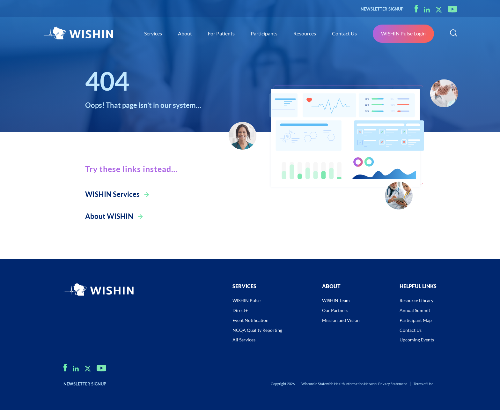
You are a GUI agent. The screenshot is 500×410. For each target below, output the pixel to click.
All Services (243, 339)
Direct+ (240, 310)
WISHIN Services (112, 194)
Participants (264, 33)
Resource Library (416, 300)
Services (153, 33)
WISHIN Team (336, 300)
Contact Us (344, 33)
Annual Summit (415, 310)
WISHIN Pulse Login (403, 33)
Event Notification (250, 320)
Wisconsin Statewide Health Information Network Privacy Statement (354, 384)
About (185, 33)
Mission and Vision (341, 320)
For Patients (221, 33)
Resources (304, 33)
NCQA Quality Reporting (257, 330)
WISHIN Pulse (246, 300)
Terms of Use (423, 384)
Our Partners (335, 310)
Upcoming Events (417, 339)
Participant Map (416, 320)
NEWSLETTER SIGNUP (382, 8)
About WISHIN (109, 216)
